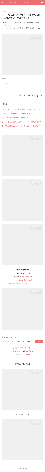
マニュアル (23, 348)
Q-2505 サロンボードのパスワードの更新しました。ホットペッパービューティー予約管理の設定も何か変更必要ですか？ (22, 113)
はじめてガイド (17, 351)
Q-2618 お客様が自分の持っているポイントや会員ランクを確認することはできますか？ (22, 126)
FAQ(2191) (4, 83)
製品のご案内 (12, 2)
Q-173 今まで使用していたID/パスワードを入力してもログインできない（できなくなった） (22, 122)
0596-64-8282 (27, 277)
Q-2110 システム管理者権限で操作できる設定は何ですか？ (22, 109)
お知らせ (16, 348)
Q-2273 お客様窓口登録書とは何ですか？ (16, 118)
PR (23, 354)
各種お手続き (28, 351)
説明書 (28, 354)
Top (3, 2)
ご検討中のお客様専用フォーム (18, 283)
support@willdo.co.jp (25, 280)
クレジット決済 (24, 2)
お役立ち (18, 354)
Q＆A (30, 348)
